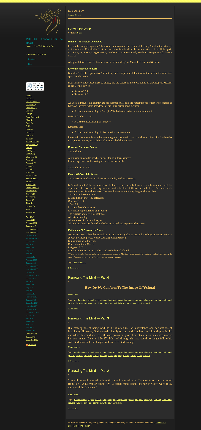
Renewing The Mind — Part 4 (88, 277)
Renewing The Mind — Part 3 (88, 318)
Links (30, 64)
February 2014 (31, 334)
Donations (32, 59)
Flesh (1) (29, 123)
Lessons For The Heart (37, 54)
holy (120, 303)
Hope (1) (29, 138)
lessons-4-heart (74, 15)
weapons (139, 300)
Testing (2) (30, 200)
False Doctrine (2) (32, 117)
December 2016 (32, 229)
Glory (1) (29, 129)
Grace (79, 33)
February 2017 (31, 223)
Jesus (133, 303)
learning (157, 300)
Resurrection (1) (32, 178)
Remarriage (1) (31, 175)
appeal (91, 300)
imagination (122, 300)
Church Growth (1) (33, 102)
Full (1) (28, 126)
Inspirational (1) (32, 145)
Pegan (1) (29, 160)
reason (98, 300)
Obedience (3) (31, 157)
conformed (166, 300)
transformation (80, 300)
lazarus (79, 303)
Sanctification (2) (32, 188)
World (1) (29, 209)
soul (104, 300)
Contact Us (161, 423)
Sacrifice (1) (30, 181)
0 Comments (73, 268)
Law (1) (29, 148)
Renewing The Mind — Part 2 (88, 371)
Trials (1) (29, 203)
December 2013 (32, 340)
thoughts (111, 300)
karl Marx (88, 303)
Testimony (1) (31, 197)
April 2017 (30, 217)
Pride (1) (29, 169)
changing (148, 300)
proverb (71, 303)
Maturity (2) (30, 151)
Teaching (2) (30, 194)
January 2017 (31, 226)
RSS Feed (32, 345)
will (115, 303)
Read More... (74, 295)
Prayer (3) (29, 166)
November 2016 (32, 232)
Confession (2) (31, 108)
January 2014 (31, 337)
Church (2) (30, 98)
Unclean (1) (30, 206)
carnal (96, 303)
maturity (82, 262)
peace (131, 300)
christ (139, 303)
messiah (146, 303)
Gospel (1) (30, 132)
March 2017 (30, 220)
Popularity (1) (31, 163)
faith (75, 262)
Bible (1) (29, 95)
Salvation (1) (30, 185)
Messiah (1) (30, 154)
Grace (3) (29, 135)
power (110, 303)
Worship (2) (30, 212)
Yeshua (126, 303)
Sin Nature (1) (31, 191)
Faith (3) (29, 114)
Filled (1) (29, 120)
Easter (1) (29, 111)
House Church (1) (32, 141)
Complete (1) (31, 104)
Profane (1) (30, 172)
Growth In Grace (79, 29)
